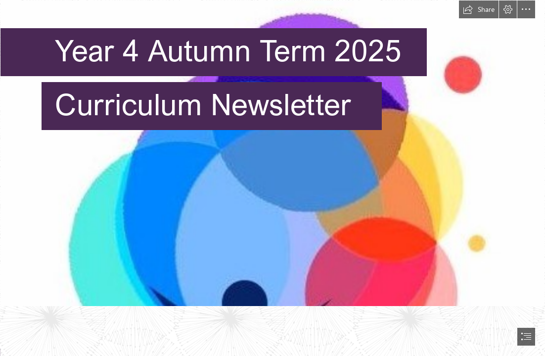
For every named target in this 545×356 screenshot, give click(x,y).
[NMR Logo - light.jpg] (272, 153)
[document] (272, 178)
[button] (479, 9)
